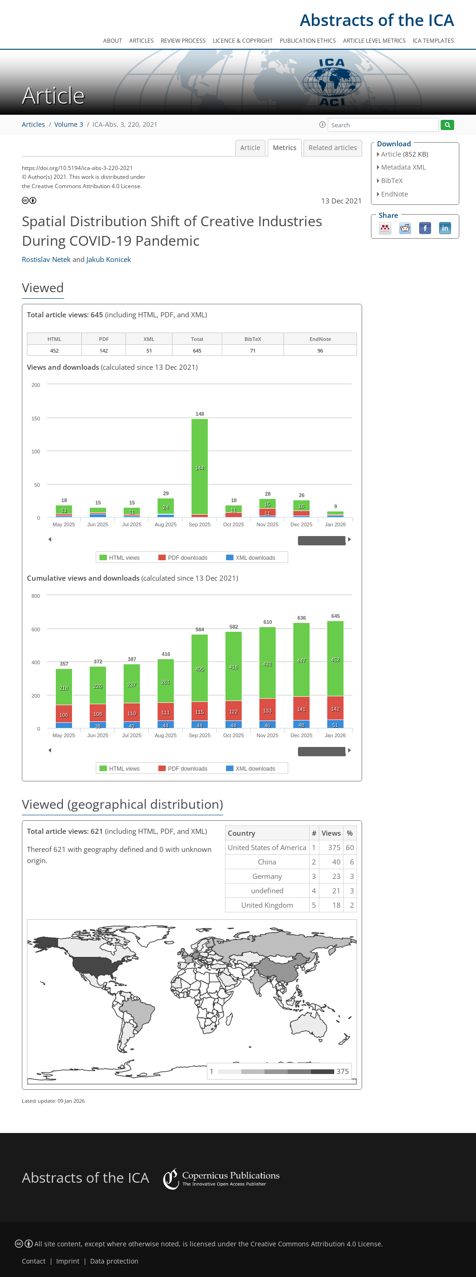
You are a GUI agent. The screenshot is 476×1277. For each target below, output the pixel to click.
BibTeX (392, 180)
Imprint (67, 1261)
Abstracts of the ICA (377, 20)
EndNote (394, 194)
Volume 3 (68, 124)
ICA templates (433, 41)
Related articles (333, 148)
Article (250, 148)
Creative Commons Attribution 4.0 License (316, 1244)
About (112, 41)
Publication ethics (308, 41)
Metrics (285, 148)
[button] (322, 124)
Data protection (114, 1261)
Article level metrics (374, 41)
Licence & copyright (243, 41)
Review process (183, 41)
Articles (141, 41)
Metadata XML (403, 167)
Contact (34, 1261)
